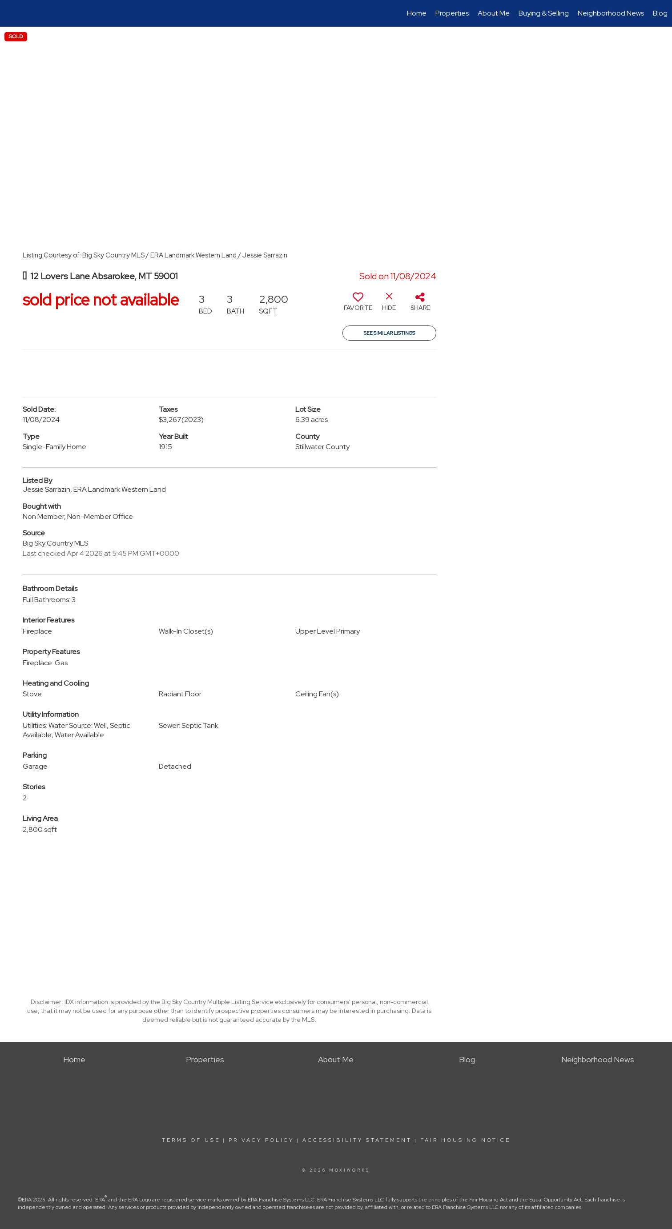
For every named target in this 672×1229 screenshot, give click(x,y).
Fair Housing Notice (465, 1140)
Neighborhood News (611, 13)
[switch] (358, 305)
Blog (660, 13)
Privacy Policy (261, 1140)
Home (417, 13)
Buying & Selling (544, 13)
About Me (494, 13)
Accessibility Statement (357, 1140)
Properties (452, 13)
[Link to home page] (11, 13)
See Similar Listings (389, 333)
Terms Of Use (191, 1140)
